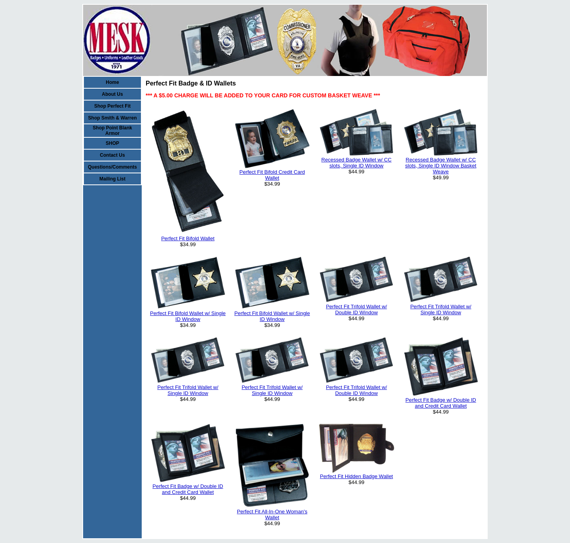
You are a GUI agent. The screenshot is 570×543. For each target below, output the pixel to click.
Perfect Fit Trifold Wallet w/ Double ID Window (356, 309)
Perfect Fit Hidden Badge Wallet (356, 476)
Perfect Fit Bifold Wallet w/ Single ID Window (188, 316)
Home (112, 82)
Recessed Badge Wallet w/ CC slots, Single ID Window (356, 163)
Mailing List (112, 179)
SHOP (112, 143)
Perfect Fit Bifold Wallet (188, 238)
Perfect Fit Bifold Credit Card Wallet (272, 175)
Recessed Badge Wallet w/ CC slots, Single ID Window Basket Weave (441, 166)
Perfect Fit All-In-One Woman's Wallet (272, 514)
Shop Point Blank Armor (112, 130)
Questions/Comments (112, 167)
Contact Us (112, 155)
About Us (112, 94)
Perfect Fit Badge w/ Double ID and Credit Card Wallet (440, 403)
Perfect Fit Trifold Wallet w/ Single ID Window (440, 309)
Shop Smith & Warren (112, 118)
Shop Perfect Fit (112, 106)
